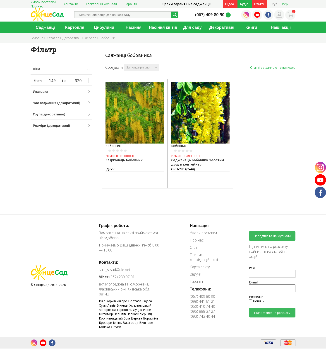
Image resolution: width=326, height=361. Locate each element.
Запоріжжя (108, 309)
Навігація (199, 225)
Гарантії (131, 4)
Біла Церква (133, 318)
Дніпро (122, 301)
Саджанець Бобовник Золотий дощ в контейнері (197, 162)
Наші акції (281, 27)
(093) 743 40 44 (202, 316)
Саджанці (45, 27)
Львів (112, 305)
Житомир (106, 314)
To (75, 80)
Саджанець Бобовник (124, 160)
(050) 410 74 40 (202, 306)
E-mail (253, 282)
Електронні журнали (101, 4)
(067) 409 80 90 (202, 296)
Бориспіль (150, 318)
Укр (285, 4)
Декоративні (222, 27)
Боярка (105, 327)
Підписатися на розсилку (272, 313)
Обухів (116, 327)
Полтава (135, 301)
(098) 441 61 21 (202, 301)
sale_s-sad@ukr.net (114, 269)
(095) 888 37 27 (202, 311)
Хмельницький (140, 305)
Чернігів (120, 314)
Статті (259, 4)
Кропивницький (111, 318)
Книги (251, 27)
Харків (111, 301)
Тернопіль (125, 309)
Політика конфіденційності (204, 257)
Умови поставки (203, 232)
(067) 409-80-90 (209, 14)
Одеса (147, 301)
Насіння (133, 27)
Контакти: (108, 262)
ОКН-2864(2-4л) (183, 169)
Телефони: (200, 289)
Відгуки (195, 274)
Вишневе (146, 322)
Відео (229, 4)
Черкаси (133, 314)
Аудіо (244, 4)
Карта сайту (200, 266)
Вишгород (131, 322)
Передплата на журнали (272, 236)
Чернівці (146, 314)
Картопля (74, 27)
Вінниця (123, 305)
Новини (256, 301)
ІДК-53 (110, 169)
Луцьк (138, 309)
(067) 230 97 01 (117, 276)
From (47, 80)
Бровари (106, 322)
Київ (102, 301)
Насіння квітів (163, 27)
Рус (274, 4)
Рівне (147, 309)
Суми (103, 305)
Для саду (192, 27)
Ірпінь (118, 322)
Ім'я (252, 268)
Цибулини (104, 27)
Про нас (37, 6)
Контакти (70, 4)
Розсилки (256, 297)
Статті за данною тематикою (272, 67)
